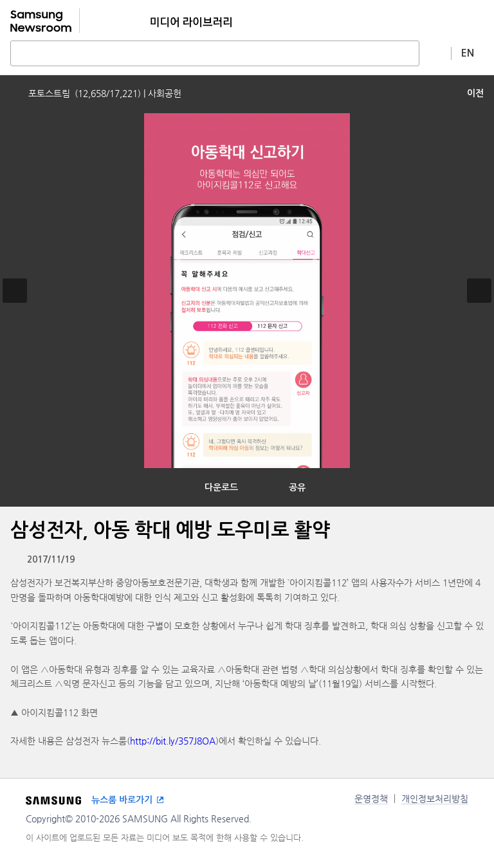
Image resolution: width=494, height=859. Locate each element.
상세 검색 (435, 52)
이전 (475, 93)
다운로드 (221, 487)
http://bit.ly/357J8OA (172, 741)
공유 (297, 487)
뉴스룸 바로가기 (121, 799)
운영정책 (371, 798)
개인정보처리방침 (434, 798)
